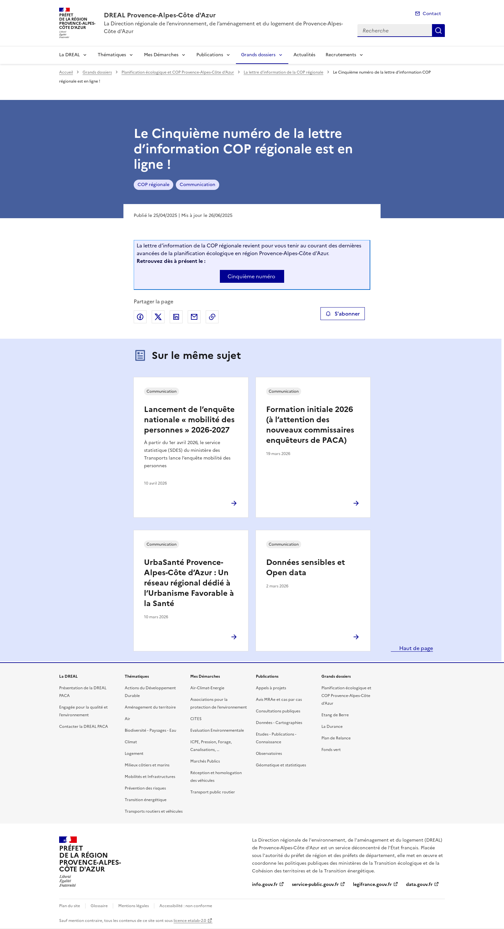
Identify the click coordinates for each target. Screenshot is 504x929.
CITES (196, 719)
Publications (209, 54)
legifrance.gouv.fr (372, 884)
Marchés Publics (205, 761)
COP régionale (153, 184)
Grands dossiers (258, 54)
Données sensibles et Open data (305, 567)
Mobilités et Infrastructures (150, 777)
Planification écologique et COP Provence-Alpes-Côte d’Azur (178, 72)
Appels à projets (271, 688)
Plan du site (69, 906)
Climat (131, 742)
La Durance (332, 726)
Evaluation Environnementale (217, 730)
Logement (134, 753)
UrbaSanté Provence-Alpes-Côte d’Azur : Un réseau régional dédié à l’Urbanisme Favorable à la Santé (189, 583)
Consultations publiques (278, 711)
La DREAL (69, 54)
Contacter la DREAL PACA (83, 726)
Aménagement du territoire (150, 707)
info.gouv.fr (265, 884)
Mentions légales (133, 906)
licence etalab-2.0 (190, 921)
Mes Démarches (161, 54)
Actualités (304, 54)
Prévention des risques (145, 788)
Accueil (66, 72)
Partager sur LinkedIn (176, 316)
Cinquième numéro (251, 276)
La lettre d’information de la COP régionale (283, 72)
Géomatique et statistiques (281, 765)
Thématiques (112, 54)
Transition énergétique (145, 800)
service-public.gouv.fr (315, 884)
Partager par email (194, 316)
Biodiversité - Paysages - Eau (150, 730)
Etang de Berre (335, 715)
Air (127, 719)
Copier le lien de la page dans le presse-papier (212, 316)
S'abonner (342, 313)
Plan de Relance (336, 738)
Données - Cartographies (279, 723)
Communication (197, 184)
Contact (432, 13)
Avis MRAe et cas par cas (279, 699)
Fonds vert (331, 750)
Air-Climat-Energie (207, 688)
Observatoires (269, 753)
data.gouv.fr (419, 884)
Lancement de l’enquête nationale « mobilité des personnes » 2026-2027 (189, 420)
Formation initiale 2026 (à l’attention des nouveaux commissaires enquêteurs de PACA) (310, 425)
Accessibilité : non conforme (185, 906)
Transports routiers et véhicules (154, 811)
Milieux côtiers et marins (147, 765)
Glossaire (99, 906)
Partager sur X (158, 316)
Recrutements (341, 54)
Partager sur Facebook (140, 316)
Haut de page (415, 648)
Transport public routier (212, 792)
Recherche (438, 30)
